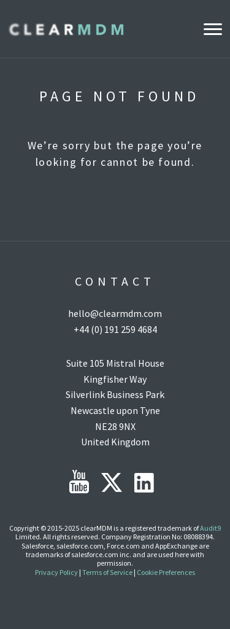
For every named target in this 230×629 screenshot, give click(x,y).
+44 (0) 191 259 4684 (115, 329)
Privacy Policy (56, 572)
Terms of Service (107, 572)
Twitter (111, 482)
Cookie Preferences (166, 572)
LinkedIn (144, 483)
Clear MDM (65, 28)
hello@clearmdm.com (115, 313)
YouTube (79, 481)
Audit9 (210, 528)
